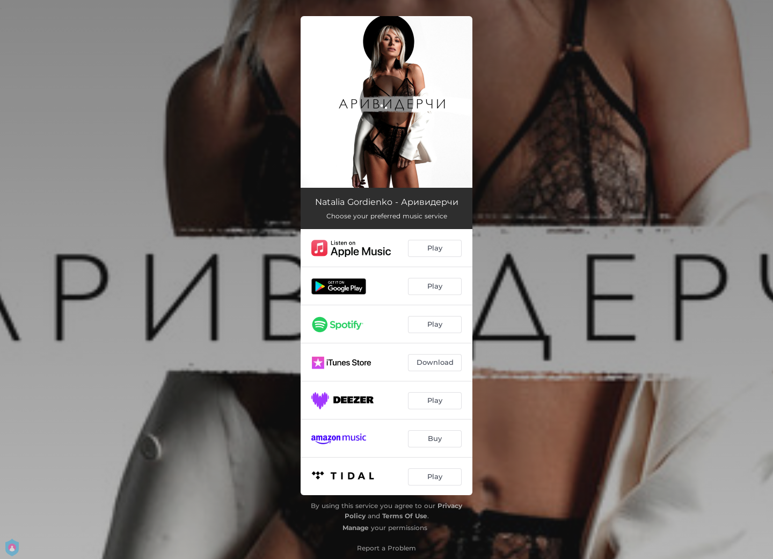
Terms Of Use (404, 516)
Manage (355, 528)
